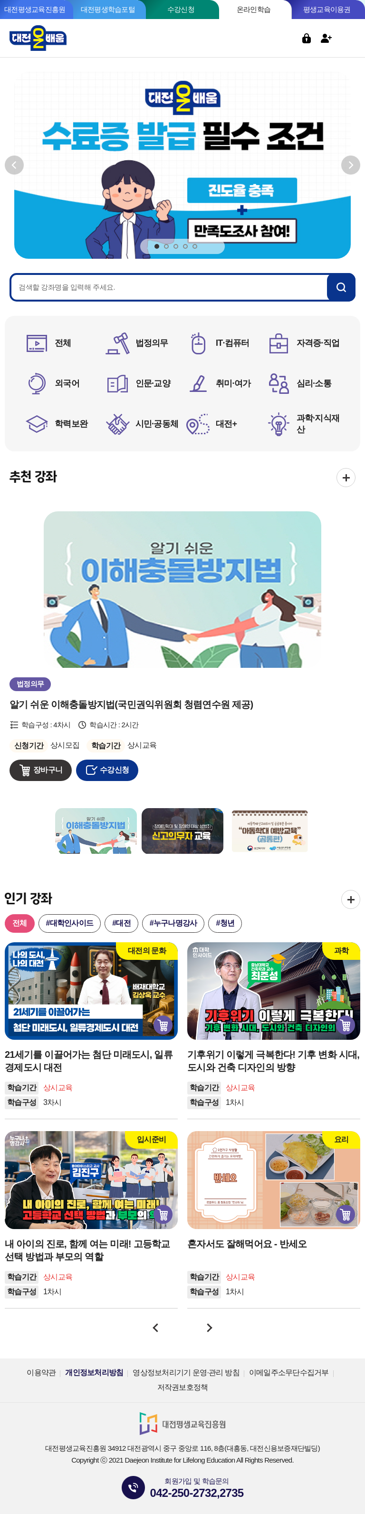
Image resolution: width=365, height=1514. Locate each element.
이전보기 (14, 165)
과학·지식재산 (318, 423)
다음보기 (350, 165)
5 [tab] (194, 247)
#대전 (121, 923)
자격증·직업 (318, 343)
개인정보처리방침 (94, 1372)
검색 (287, 38)
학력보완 (71, 424)
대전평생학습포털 (108, 9)
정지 (211, 246)
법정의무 (151, 343)
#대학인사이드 (70, 923)
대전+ (226, 424)
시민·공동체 (157, 424)
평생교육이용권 (327, 9)
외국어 (67, 383)
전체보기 (345, 477)
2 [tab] (166, 247)
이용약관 (41, 1372)
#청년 (225, 923)
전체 (63, 343)
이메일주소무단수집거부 (289, 1372)
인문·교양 (152, 383)
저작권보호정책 (182, 1387)
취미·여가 (233, 383)
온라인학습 (253, 9)
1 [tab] (156, 247)
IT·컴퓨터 (233, 343)
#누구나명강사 (173, 923)
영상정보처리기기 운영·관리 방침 (186, 1372)
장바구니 (47, 770)
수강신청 (180, 9)
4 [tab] (185, 247)
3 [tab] (175, 247)
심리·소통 (314, 383)
